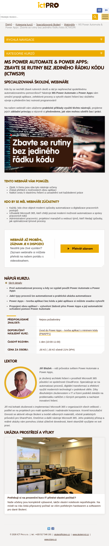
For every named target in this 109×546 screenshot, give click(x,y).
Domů (9, 24)
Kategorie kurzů (24, 24)
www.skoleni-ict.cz (81, 534)
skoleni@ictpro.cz (62, 534)
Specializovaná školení (48, 24)
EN (106, 10)
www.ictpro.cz (50, 539)
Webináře (69, 24)
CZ (99, 10)
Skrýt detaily (15, 283)
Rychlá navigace (20, 39)
